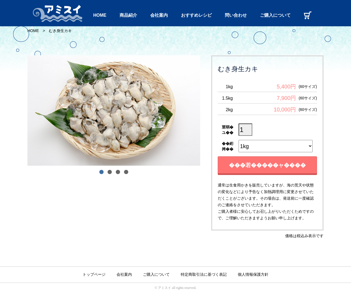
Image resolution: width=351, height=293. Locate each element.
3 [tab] (118, 172)
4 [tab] (126, 172)
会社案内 (159, 15)
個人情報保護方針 (253, 274)
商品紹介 (128, 15)
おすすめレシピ (196, 15)
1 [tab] (101, 172)
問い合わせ (236, 15)
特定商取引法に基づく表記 (204, 274)
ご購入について (275, 15)
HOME (99, 15)
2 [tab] (109, 172)
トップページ (94, 274)
